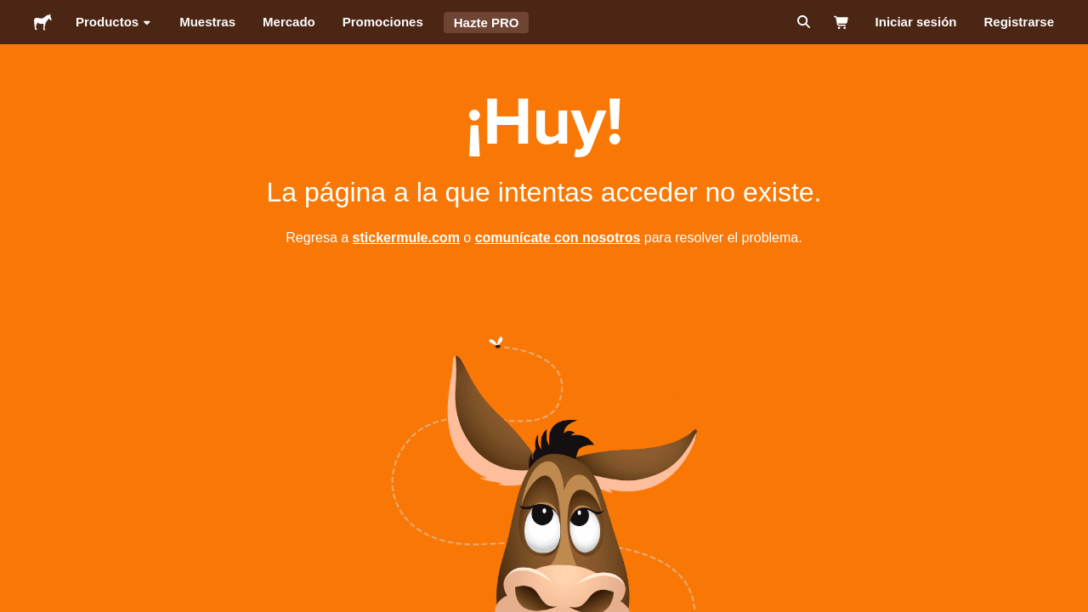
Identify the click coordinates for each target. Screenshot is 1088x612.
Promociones (383, 21)
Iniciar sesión (916, 21)
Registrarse (1018, 21)
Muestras (207, 21)
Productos (114, 22)
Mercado (289, 21)
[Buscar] (802, 22)
